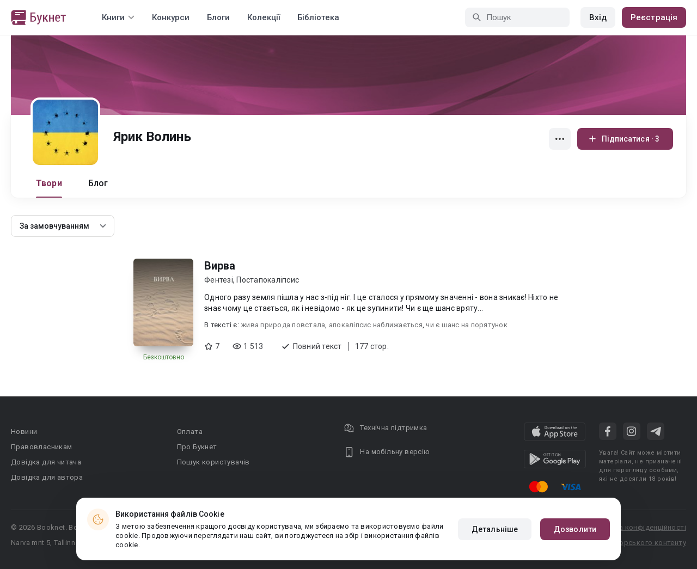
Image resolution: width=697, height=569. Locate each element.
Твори (49, 183)
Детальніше (495, 529)
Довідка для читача (46, 462)
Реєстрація (654, 17)
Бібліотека (318, 17)
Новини (24, 431)
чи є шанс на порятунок (467, 325)
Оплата (190, 431)
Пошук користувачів (213, 462)
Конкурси (170, 17)
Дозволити (575, 529)
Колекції (263, 17)
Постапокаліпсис (267, 280)
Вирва (219, 265)
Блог (98, 183)
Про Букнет (197, 447)
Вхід (598, 17)
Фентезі (218, 280)
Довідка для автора (47, 477)
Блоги (218, 17)
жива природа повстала (283, 325)
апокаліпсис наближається (376, 325)
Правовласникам (41, 447)
